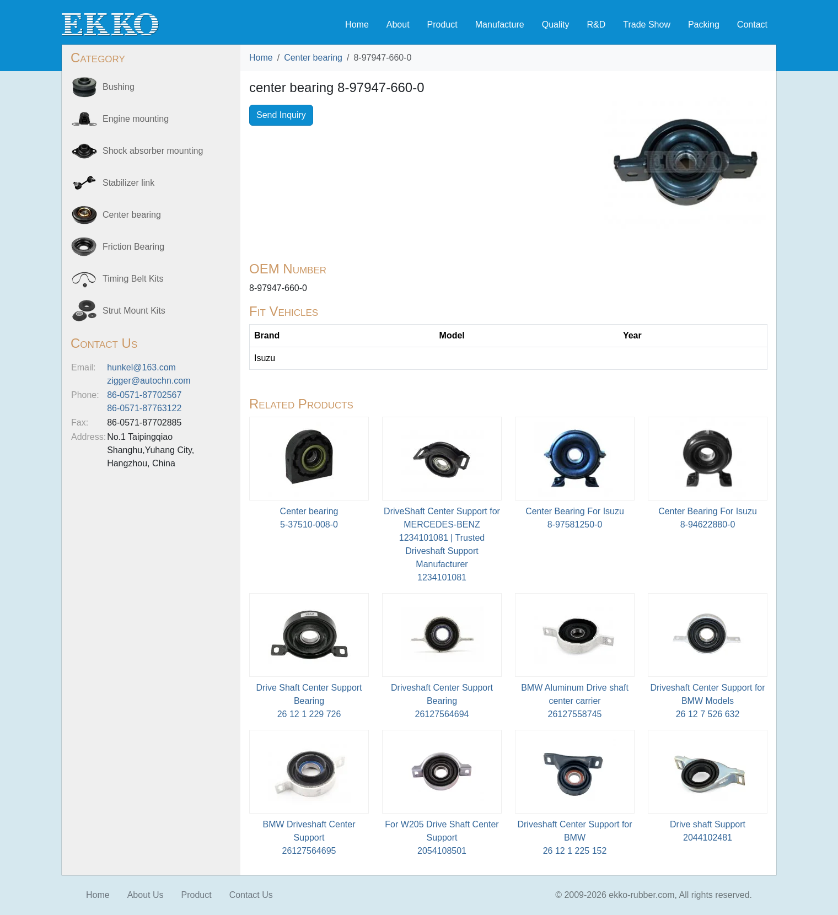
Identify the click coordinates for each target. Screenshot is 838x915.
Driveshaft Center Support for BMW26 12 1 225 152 (574, 837)
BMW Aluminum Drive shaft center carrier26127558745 (574, 701)
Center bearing (313, 57)
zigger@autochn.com (148, 380)
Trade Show (646, 24)
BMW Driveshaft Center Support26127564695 (308, 837)
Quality (556, 24)
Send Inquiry (281, 115)
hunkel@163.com (141, 367)
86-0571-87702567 (144, 395)
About (398, 24)
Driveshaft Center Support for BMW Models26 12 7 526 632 (707, 701)
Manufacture (499, 24)
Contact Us (251, 895)
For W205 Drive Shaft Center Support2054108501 (441, 837)
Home (357, 24)
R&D (596, 24)
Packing (703, 24)
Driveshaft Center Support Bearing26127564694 (442, 701)
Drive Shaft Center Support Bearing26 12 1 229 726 (309, 701)
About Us (145, 895)
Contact (752, 24)
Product (442, 24)
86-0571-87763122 (144, 408)
